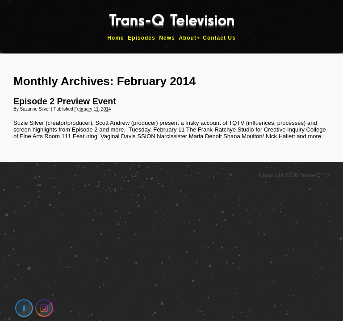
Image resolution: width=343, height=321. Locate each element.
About (188, 38)
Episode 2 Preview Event (64, 101)
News (167, 38)
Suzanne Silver (35, 109)
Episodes (141, 38)
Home (115, 38)
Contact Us (219, 38)
